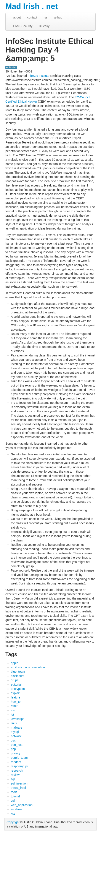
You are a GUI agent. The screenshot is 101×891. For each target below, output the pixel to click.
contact (32, 17)
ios (13, 710)
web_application (21, 805)
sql (13, 779)
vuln (13, 800)
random (16, 762)
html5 (14, 706)
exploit (15, 693)
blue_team (18, 671)
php (13, 749)
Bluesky (44, 26)
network (16, 736)
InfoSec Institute (38, 75)
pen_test (16, 744)
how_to (16, 701)
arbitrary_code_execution (28, 667)
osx (13, 740)
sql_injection (19, 783)
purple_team (19, 757)
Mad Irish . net (31, 6)
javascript (17, 719)
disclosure (17, 676)
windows (16, 809)
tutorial (15, 796)
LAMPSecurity (22, 26)
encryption (18, 689)
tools (14, 792)
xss (13, 813)
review (15, 775)
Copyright (12, 822)
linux (14, 723)
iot (12, 714)
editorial (11, 67)
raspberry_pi (19, 766)
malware (16, 727)
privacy (15, 753)
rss (45, 17)
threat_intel (18, 787)
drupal (15, 680)
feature (15, 697)
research (16, 770)
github (58, 17)
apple (14, 663)
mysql (15, 732)
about (17, 17)
